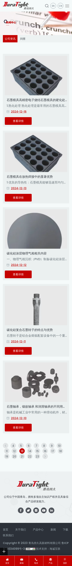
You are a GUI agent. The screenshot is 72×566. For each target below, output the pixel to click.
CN (60, 5)
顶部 (65, 563)
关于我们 (20, 529)
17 (52, 451)
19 (6, 456)
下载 (65, 529)
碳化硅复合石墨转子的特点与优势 (30, 330)
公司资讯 (10, 39)
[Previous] (5, 445)
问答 (23, 39)
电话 (36, 563)
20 (14, 456)
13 (22, 451)
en (53, 5)
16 (45, 451)
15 (37, 451)
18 (60, 451)
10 (59, 446)
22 (29, 456)
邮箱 (22, 563)
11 (7, 451)
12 (14, 451)
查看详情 (18, 121)
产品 (50, 563)
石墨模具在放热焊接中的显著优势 (30, 176)
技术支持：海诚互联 (48, 549)
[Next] (45, 456)
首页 (7, 563)
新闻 (53, 529)
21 (22, 456)
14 (29, 451)
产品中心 (38, 529)
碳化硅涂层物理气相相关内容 (27, 253)
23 (37, 456)
